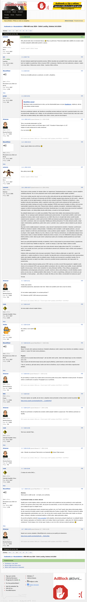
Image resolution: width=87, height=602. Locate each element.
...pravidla (29, 586)
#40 (82, 529)
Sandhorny (68, 104)
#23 (82, 70)
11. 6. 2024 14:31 (26, 119)
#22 (82, 57)
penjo (5, 96)
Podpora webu (32, 581)
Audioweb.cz (8, 26)
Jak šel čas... (9, 588)
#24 (82, 96)
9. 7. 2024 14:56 (26, 428)
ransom (5, 187)
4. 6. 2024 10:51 (26, 96)
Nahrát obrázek (33, 585)
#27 (82, 167)
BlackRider (6, 71)
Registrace (19, 14)
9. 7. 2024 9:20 (25, 393)
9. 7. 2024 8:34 (25, 373)
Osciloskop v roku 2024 (11, 563)
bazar (36, 48)
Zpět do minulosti (11, 586)
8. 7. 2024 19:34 (26, 324)
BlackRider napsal (29, 101)
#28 (82, 187)
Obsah (14, 12)
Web (4, 93)
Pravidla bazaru (11, 590)
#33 (82, 373)
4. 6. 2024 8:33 (25, 71)
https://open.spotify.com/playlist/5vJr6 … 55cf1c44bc (35, 536)
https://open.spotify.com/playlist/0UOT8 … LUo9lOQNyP (36, 400)
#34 (82, 393)
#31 (82, 324)
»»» (31, 30)
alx (4, 57)
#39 (82, 488)
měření (32, 48)
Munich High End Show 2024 (13, 565)
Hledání (29, 576)
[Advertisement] (33, 7)
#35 (82, 407)
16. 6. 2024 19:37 (26, 187)
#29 (82, 280)
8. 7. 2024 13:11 (26, 280)
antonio (5, 37)
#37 (82, 448)
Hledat (12, 14)
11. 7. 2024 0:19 (26, 488)
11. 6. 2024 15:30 (26, 167)
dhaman (5, 119)
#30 (82, 304)
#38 (82, 468)
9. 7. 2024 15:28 (26, 448)
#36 (82, 428)
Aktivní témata (31, 578)
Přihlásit (6, 17)
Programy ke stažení (12, 580)
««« (10, 30)
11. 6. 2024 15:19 (26, 142)
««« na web (7, 12)
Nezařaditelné (18, 26)
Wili (4, 394)
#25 (82, 119)
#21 (82, 36)
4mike (5, 324)
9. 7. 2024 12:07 (26, 407)
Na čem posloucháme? (12, 583)
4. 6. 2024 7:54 (25, 57)
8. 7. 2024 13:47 (26, 304)
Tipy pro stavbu (11, 576)
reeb (4, 304)
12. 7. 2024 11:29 (26, 529)
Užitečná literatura (11, 578)
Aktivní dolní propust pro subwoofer (14, 567)
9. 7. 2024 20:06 (26, 468)
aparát (27, 48)
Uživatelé (20, 12)
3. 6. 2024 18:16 (26, 37)
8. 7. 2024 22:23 (26, 343)
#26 (82, 142)
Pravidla (6, 14)
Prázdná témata (78, 20)
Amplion (23, 48)
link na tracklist (42, 518)
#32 (82, 343)
